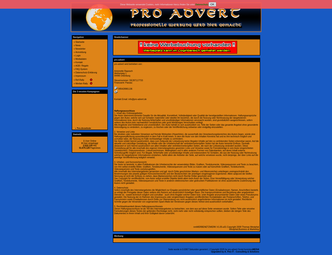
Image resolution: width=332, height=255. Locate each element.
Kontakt (79, 62)
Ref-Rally (79, 80)
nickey (252, 249)
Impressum (80, 76)
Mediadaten (80, 59)
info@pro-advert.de (138, 99)
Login (77, 55)
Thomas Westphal (250, 227)
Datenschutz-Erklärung (86, 72)
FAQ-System (81, 69)
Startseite (79, 42)
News (78, 45)
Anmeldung (80, 52)
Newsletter (80, 49)
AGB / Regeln (81, 66)
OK (212, 4)
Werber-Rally (81, 83)
